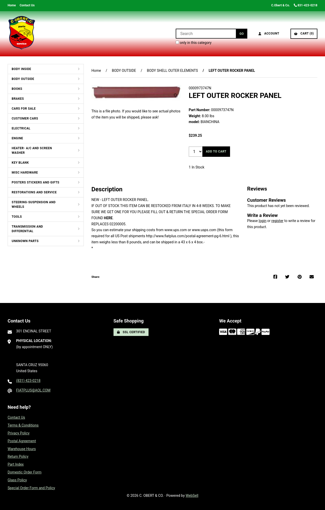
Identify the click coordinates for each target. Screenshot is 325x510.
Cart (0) (304, 33)
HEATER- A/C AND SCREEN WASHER (32, 150)
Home (12, 5)
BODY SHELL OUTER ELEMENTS (172, 71)
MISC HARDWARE (25, 172)
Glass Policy (17, 480)
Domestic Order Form (24, 472)
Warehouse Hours (22, 449)
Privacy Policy (18, 433)
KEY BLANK (20, 162)
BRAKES (18, 98)
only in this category (194, 43)
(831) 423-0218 (28, 381)
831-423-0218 (305, 5)
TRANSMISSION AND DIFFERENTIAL (27, 229)
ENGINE (17, 138)
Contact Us (27, 5)
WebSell (192, 496)
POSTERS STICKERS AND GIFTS (35, 182)
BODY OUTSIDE (23, 79)
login (262, 221)
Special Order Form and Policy (31, 488)
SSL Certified (131, 332)
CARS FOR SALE (24, 108)
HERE (108, 218)
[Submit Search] (241, 34)
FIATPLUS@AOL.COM (33, 390)
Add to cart (216, 151)
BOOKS (17, 89)
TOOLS (17, 216)
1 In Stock (196, 167)
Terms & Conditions (23, 425)
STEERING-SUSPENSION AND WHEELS (34, 204)
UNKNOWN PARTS (25, 241)
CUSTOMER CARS (25, 118)
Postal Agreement (22, 441)
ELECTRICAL (21, 128)
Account (268, 33)
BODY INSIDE (21, 69)
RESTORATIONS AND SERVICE (34, 192)
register (277, 221)
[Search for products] (206, 34)
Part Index (16, 464)
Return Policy (18, 456)
